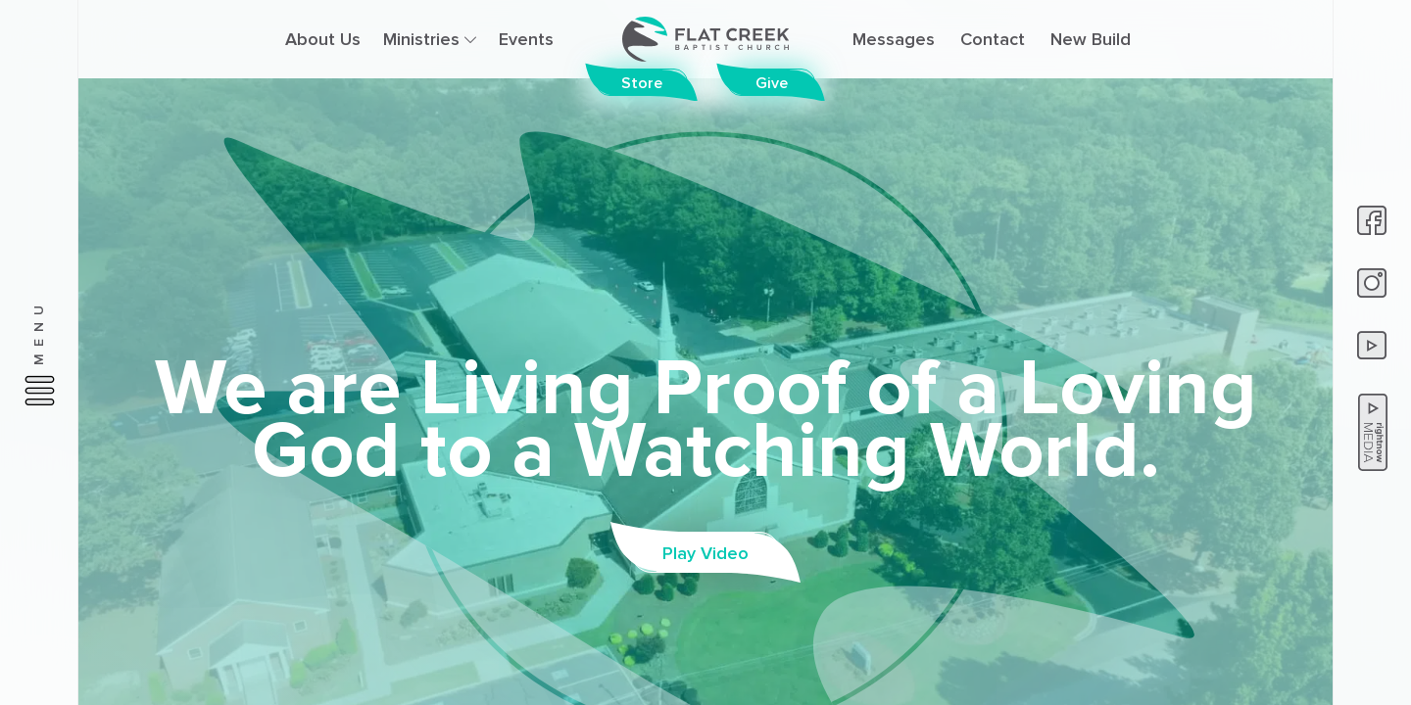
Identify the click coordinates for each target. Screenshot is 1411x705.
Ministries (429, 39)
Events (526, 39)
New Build (1090, 39)
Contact (992, 39)
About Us (323, 39)
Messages (893, 39)
